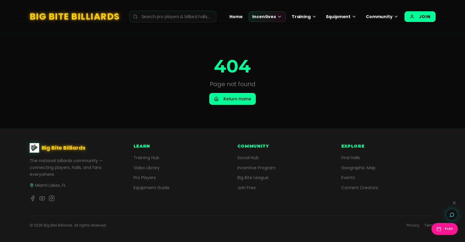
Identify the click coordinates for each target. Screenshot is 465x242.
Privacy (413, 225)
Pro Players (145, 178)
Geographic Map (358, 168)
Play (445, 229)
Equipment (341, 17)
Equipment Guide (151, 188)
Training (304, 17)
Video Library (147, 168)
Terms (430, 225)
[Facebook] (33, 198)
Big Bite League (253, 178)
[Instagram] (52, 198)
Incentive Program (256, 168)
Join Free (246, 188)
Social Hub (248, 158)
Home (235, 17)
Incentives (267, 17)
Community (382, 17)
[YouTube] (42, 198)
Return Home (232, 99)
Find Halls (350, 158)
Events (348, 178)
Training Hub (146, 158)
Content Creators (359, 188)
